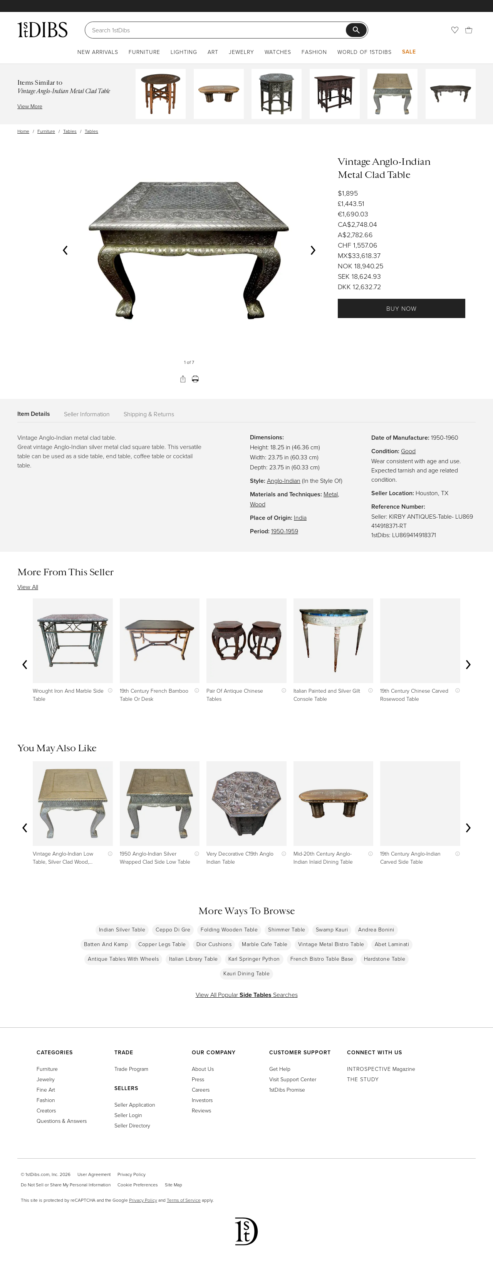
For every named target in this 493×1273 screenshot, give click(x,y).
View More (29, 106)
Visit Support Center (292, 1079)
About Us (203, 1068)
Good (408, 451)
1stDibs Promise (287, 1089)
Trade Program (131, 1068)
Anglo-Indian (283, 480)
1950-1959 (284, 531)
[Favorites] (454, 30)
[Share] (183, 379)
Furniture (144, 51)
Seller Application (134, 1104)
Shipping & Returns (149, 414)
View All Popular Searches (247, 994)
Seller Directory (132, 1125)
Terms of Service (184, 1200)
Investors (202, 1100)
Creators (46, 1110)
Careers (201, 1089)
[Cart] (468, 30)
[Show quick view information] (108, 691)
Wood (257, 504)
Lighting (184, 51)
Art (213, 51)
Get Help (279, 1068)
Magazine (381, 1068)
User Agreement (94, 1174)
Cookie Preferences (137, 1184)
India (300, 517)
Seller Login (128, 1115)
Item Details (33, 413)
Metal (331, 494)
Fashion (314, 51)
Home (23, 131)
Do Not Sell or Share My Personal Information (66, 1184)
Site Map (173, 1184)
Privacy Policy (131, 1174)
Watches (278, 51)
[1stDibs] (42, 29)
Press (198, 1079)
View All (27, 587)
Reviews (201, 1110)
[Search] (219, 30)
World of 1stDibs (364, 51)
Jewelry (241, 51)
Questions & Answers (62, 1120)
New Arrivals (97, 51)
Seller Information (87, 414)
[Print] (195, 379)
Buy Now (401, 308)
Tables (70, 131)
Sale (409, 51)
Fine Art (46, 1089)
